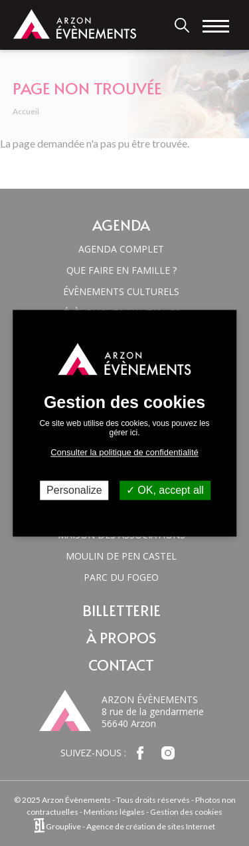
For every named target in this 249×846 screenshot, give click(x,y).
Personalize (74, 490)
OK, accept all (165, 490)
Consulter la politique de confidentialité (124, 452)
